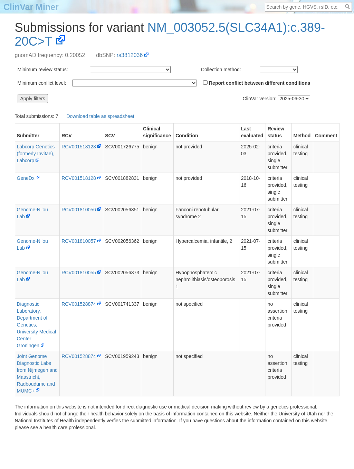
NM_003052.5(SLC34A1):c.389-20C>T (170, 34)
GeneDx (26, 178)
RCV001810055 (78, 272)
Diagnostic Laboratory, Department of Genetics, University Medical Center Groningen (36, 324)
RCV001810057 (78, 241)
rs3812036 (130, 55)
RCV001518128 (78, 146)
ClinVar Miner (31, 7)
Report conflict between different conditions (256, 83)
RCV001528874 (78, 304)
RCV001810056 (78, 209)
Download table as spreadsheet (100, 116)
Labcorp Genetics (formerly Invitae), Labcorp (36, 153)
